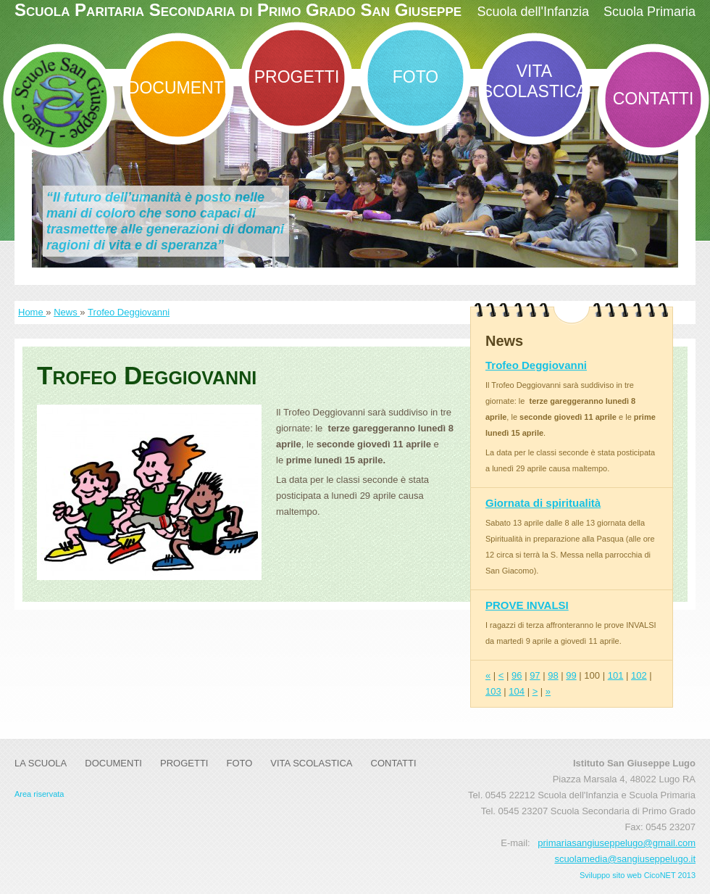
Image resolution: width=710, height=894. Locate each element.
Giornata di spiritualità (543, 503)
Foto (415, 76)
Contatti (653, 98)
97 (535, 675)
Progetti (297, 76)
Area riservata (39, 794)
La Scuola (40, 763)
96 (516, 675)
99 (571, 675)
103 (493, 691)
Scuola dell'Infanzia (533, 11)
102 (639, 675)
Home (32, 312)
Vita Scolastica (535, 81)
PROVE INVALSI (527, 605)
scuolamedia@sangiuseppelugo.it (625, 858)
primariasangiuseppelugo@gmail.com (617, 842)
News (67, 312)
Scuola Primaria (650, 11)
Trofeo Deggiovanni (129, 312)
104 (517, 691)
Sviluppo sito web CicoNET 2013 (638, 875)
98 (553, 675)
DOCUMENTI (178, 87)
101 (616, 675)
